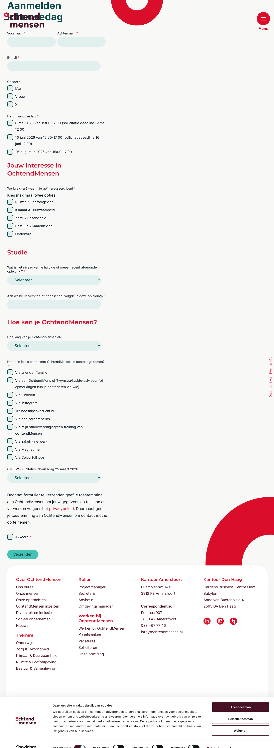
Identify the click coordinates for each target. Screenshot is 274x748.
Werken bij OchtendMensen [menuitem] (102, 628)
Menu (263, 21)
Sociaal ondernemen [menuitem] (33, 619)
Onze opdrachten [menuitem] (31, 600)
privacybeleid (61, 508)
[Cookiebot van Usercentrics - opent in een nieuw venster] (25, 740)
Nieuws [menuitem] (22, 625)
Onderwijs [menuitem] (24, 643)
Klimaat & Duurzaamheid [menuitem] (36, 655)
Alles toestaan (240, 699)
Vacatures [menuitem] (87, 641)
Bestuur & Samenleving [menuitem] (35, 668)
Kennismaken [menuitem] (90, 635)
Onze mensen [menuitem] (27, 593)
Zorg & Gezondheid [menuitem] (32, 649)
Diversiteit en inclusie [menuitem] (34, 613)
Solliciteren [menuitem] (88, 647)
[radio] (56, 88)
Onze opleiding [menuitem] (91, 654)
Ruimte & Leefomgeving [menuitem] (36, 662)
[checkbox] (56, 96)
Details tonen (216, 740)
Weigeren (240, 722)
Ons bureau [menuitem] (25, 587)
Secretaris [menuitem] (87, 593)
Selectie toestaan (240, 711)
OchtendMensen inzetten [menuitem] (37, 606)
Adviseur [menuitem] (86, 600)
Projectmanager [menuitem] (92, 587)
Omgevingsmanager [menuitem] (96, 606)
